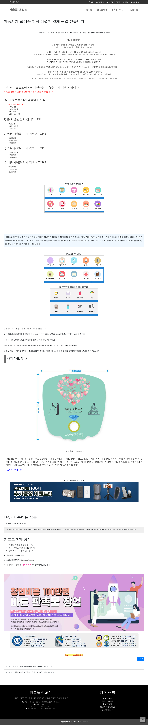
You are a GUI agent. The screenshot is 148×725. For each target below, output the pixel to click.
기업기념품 (107, 698)
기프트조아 (79, 451)
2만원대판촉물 (77, 240)
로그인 (126, 2)
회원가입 (135, 2)
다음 (15, 565)
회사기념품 (107, 704)
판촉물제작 (102, 10)
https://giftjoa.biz (27, 560)
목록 (140, 659)
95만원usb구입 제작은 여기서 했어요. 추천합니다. (30, 672)
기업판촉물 (133, 10)
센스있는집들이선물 (15, 104)
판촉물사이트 (118, 10)
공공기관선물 (107, 701)
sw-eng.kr (84, 722)
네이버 (9, 565)
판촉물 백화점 (18, 9)
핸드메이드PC (107, 710)
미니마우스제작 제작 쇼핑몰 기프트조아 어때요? (29, 666)
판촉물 (89, 10)
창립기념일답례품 (107, 707)
